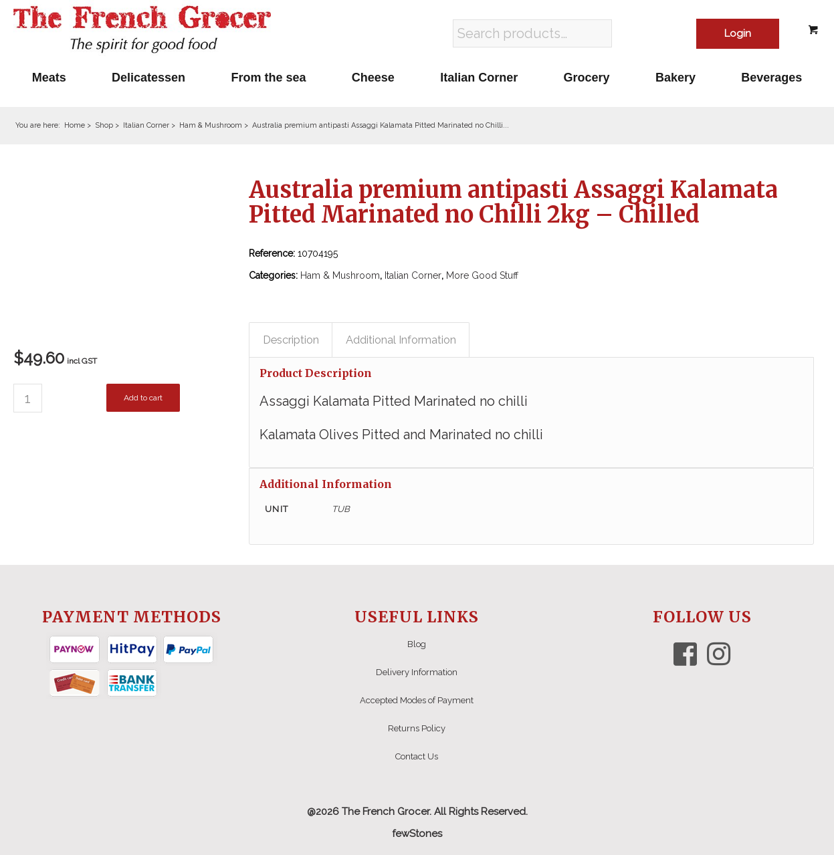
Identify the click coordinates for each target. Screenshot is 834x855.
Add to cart (143, 397)
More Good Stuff (482, 275)
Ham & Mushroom (340, 275)
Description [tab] (291, 339)
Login (737, 33)
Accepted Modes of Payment (417, 700)
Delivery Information (416, 672)
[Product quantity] (27, 398)
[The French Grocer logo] (142, 30)
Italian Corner (413, 275)
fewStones (417, 834)
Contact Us (416, 756)
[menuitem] (49, 77)
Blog (416, 644)
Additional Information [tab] (401, 339)
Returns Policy (416, 728)
